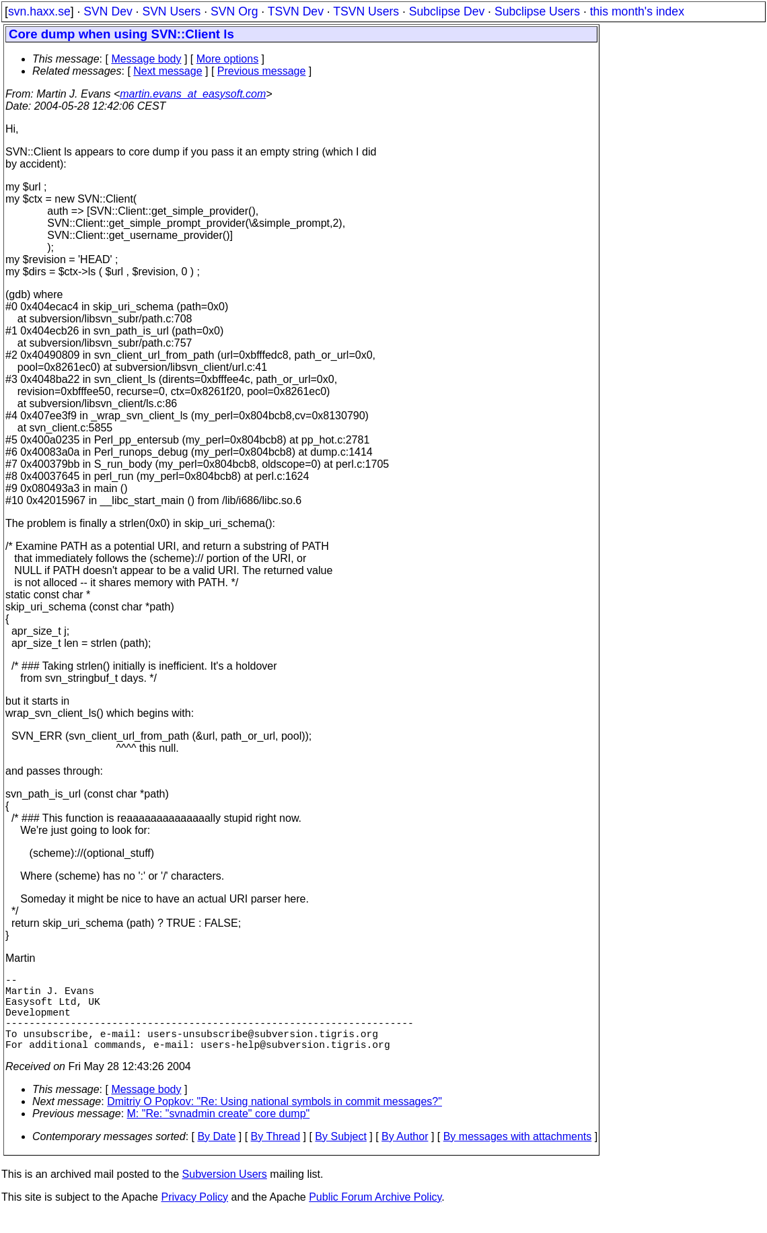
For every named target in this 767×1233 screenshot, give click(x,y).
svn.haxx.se (39, 11)
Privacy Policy (194, 1216)
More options (227, 59)
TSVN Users (366, 11)
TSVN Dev (296, 11)
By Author (404, 1155)
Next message (167, 71)
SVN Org (234, 11)
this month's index (637, 11)
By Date (216, 1155)
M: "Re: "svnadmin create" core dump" (218, 1132)
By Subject (340, 1155)
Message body (146, 59)
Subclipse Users (537, 11)
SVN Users (171, 11)
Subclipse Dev (446, 11)
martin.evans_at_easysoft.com (193, 94)
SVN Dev (107, 11)
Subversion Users (224, 1193)
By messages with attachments (517, 1155)
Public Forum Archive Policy (375, 1216)
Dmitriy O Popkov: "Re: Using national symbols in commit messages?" (274, 1120)
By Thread (276, 1155)
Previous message (261, 71)
